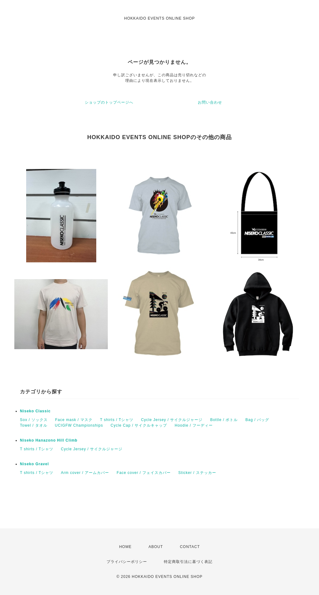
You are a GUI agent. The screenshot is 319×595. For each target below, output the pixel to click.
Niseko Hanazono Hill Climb (49, 440)
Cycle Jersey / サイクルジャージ (172, 420)
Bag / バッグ (257, 420)
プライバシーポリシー (127, 562)
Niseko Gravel (34, 464)
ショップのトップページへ (109, 102)
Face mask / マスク (74, 420)
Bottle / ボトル (224, 420)
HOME (125, 547)
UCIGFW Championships (79, 425)
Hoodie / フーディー (194, 425)
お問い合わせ (210, 102)
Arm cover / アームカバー (85, 473)
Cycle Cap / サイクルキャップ (139, 425)
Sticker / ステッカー (197, 473)
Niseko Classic (35, 411)
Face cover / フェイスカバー (144, 473)
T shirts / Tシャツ (116, 420)
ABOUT (156, 547)
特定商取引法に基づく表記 (188, 562)
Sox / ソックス (34, 420)
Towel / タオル (33, 425)
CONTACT (190, 547)
